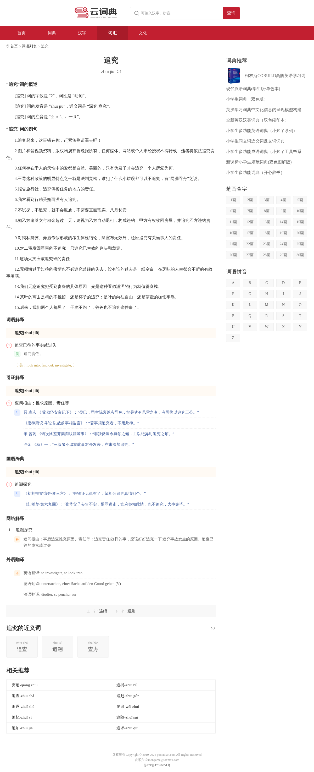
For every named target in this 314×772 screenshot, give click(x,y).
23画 (266, 244)
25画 (300, 244)
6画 (233, 211)
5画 (300, 200)
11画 (233, 222)
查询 (231, 13)
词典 (52, 33)
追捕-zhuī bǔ (126, 685)
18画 (266, 233)
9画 (283, 211)
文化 (143, 33)
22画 (250, 244)
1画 (233, 200)
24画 (283, 244)
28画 (266, 255)
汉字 (82, 33)
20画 (300, 233)
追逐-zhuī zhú (23, 706)
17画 (250, 233)
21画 (233, 244)
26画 (233, 255)
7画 (250, 211)
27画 (250, 255)
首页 (21, 33)
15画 (300, 222)
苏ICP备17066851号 (157, 765)
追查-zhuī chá (23, 696)
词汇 (112, 32)
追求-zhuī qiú (127, 728)
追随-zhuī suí (127, 717)
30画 (300, 255)
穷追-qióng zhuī (25, 685)
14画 (283, 222)
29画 (283, 255)
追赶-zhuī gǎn (127, 696)
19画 (283, 233)
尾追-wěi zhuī (127, 706)
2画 (250, 200)
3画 (267, 200)
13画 (266, 222)
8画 (267, 211)
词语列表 (29, 46)
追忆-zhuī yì (22, 717)
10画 (300, 211)
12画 (250, 222)
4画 (283, 200)
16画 (233, 233)
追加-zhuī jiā (22, 728)
